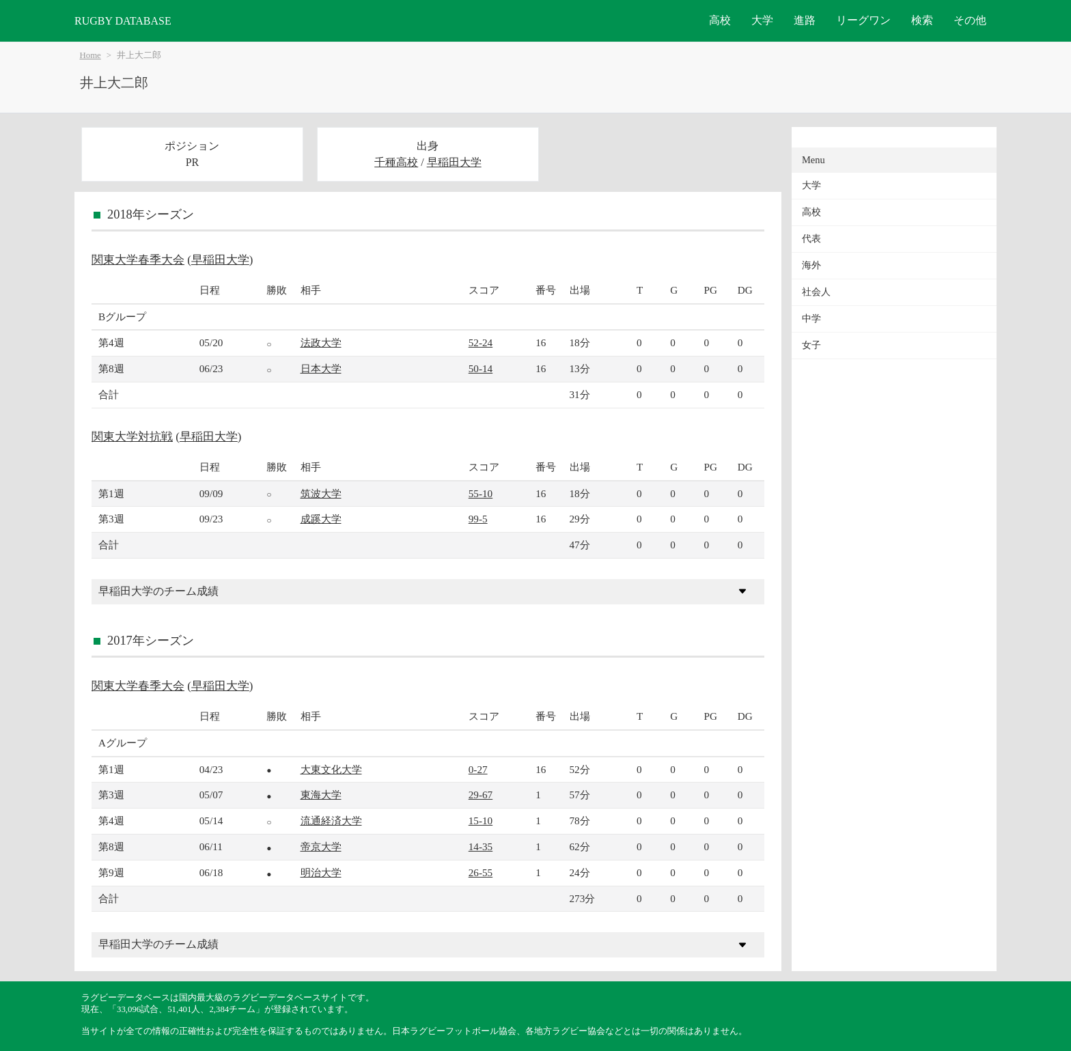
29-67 (480, 794)
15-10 (480, 820)
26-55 (480, 872)
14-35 (480, 846)
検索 (922, 20)
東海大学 (321, 794)
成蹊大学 (321, 518)
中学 (811, 318)
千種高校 (396, 162)
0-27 (478, 769)
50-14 (480, 368)
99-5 (478, 518)
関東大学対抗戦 (132, 436)
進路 (805, 20)
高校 (720, 20)
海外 (811, 265)
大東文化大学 (331, 769)
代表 (811, 239)
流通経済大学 (331, 820)
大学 (762, 20)
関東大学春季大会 (138, 259)
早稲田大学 (454, 162)
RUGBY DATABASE (122, 21)
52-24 (480, 342)
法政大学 (321, 342)
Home (90, 55)
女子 (811, 345)
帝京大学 (321, 846)
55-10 (480, 493)
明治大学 (321, 872)
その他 (970, 20)
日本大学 (321, 368)
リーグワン (863, 20)
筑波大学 (321, 493)
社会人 (816, 292)
